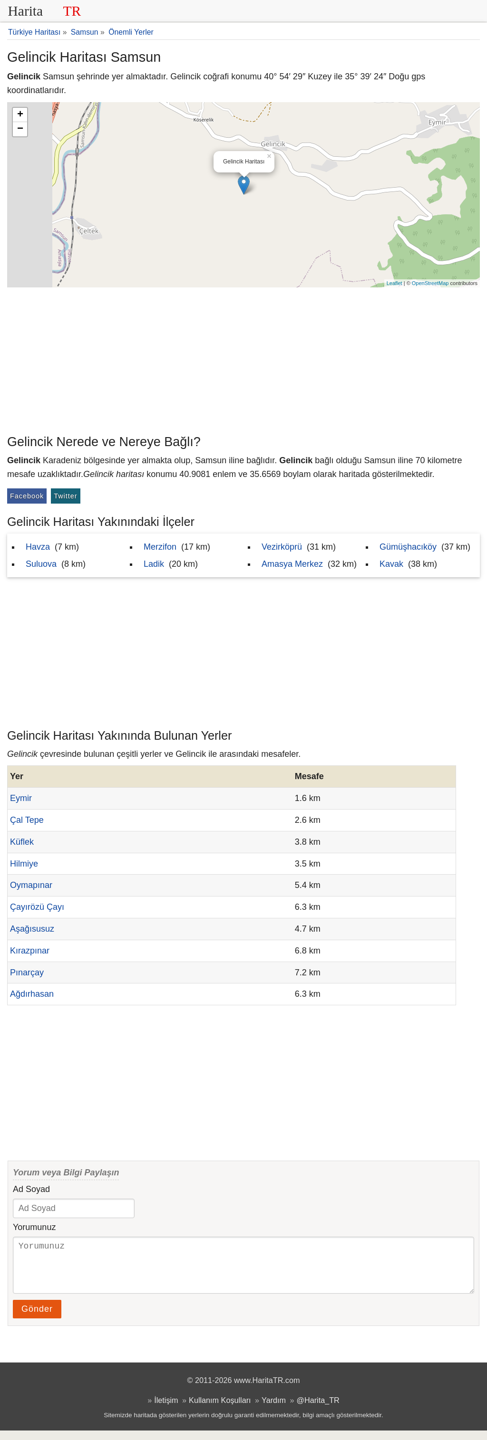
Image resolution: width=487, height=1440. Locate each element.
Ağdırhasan (32, 994)
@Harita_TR (318, 1409)
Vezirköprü (282, 547)
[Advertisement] (243, 358)
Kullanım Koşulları (220, 1409)
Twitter (65, 496)
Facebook (27, 496)
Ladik (154, 564)
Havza (38, 547)
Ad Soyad (31, 1189)
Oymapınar (31, 885)
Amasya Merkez (292, 564)
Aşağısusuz (32, 929)
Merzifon (160, 547)
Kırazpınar (29, 950)
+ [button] (20, 115)
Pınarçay (27, 972)
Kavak (391, 564)
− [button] (20, 129)
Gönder (37, 1318)
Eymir (21, 798)
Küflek (22, 842)
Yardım (274, 1409)
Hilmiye (24, 863)
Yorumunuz (34, 1227)
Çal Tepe (27, 820)
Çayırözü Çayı (37, 907)
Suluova (41, 564)
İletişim (166, 1409)
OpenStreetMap (430, 283)
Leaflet (394, 283)
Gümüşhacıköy (408, 547)
